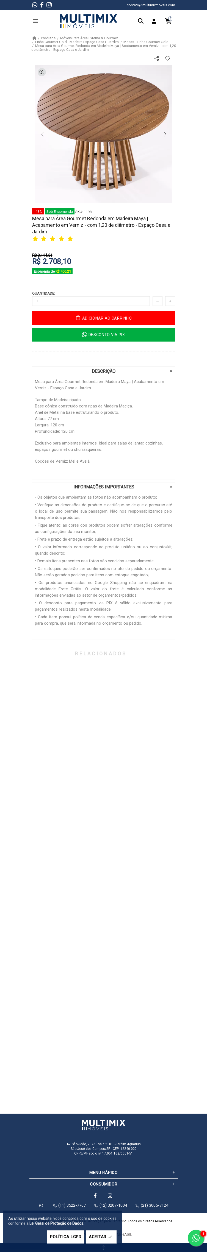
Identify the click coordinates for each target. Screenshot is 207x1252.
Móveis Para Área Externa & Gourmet (89, 38)
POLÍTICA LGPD (65, 1236)
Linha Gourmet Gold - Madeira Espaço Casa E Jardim (77, 42)
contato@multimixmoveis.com (151, 5)
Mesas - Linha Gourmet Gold (146, 42)
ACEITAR (101, 1237)
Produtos (48, 38)
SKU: (79, 212)
